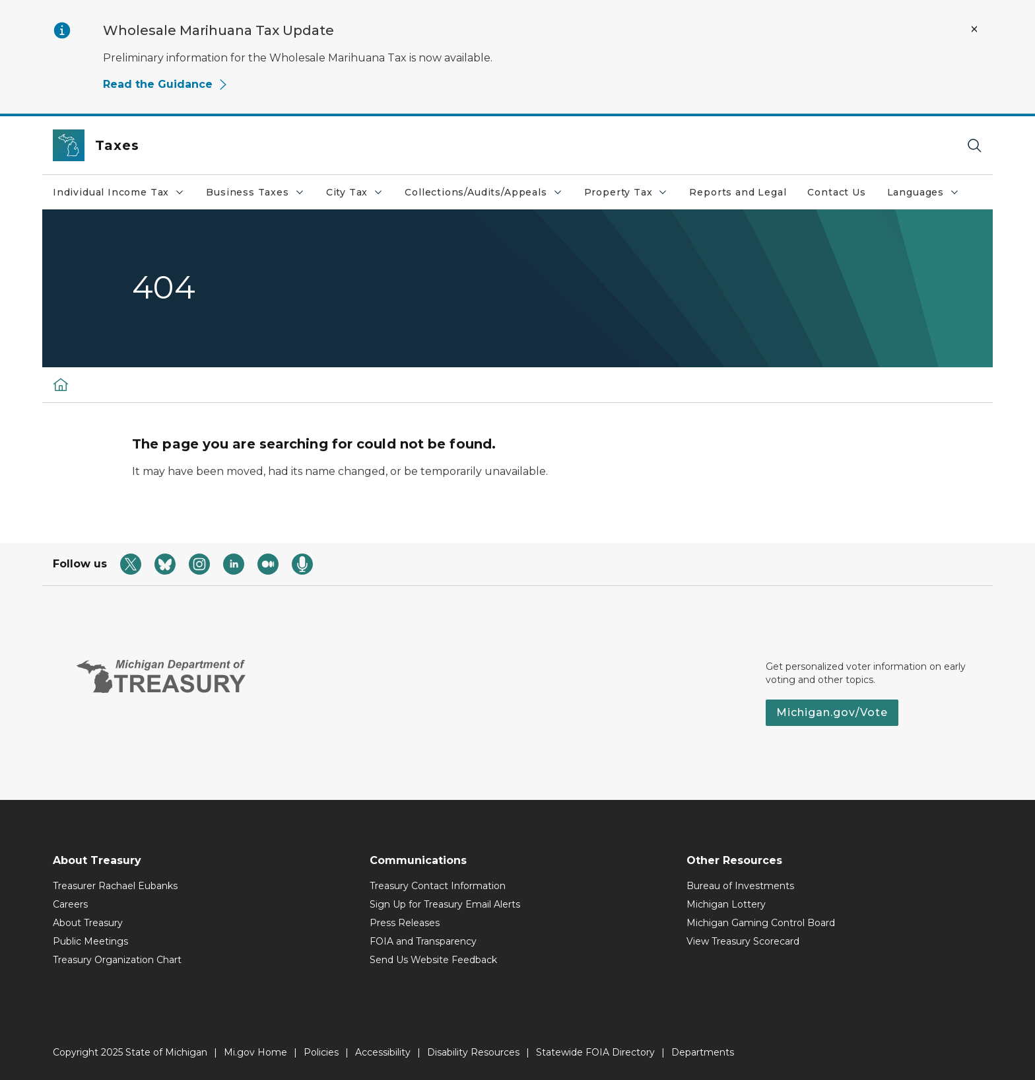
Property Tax (631, 195)
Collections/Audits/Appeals (488, 195)
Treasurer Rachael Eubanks (115, 886)
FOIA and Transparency (423, 941)
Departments (702, 1052)
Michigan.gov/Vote (832, 712)
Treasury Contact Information (438, 886)
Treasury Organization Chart (117, 960)
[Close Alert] (974, 29)
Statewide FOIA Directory (595, 1052)
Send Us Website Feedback (433, 960)
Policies (321, 1052)
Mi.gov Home (255, 1052)
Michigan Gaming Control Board (760, 923)
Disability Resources (473, 1052)
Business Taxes (260, 195)
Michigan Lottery (726, 904)
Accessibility (383, 1052)
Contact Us (836, 192)
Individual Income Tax (123, 195)
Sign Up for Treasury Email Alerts (445, 904)
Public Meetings (90, 941)
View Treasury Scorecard (742, 941)
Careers (70, 904)
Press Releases (405, 923)
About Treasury (88, 923)
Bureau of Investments (740, 886)
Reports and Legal (737, 192)
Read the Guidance (165, 84)
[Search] (974, 145)
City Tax (360, 195)
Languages (928, 195)
